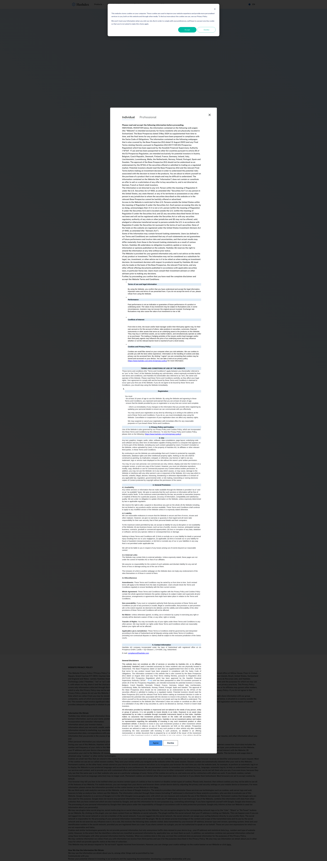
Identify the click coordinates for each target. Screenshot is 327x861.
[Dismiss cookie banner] (215, 8)
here (156, 787)
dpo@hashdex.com (189, 693)
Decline (206, 30)
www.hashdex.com (166, 682)
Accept (187, 30)
